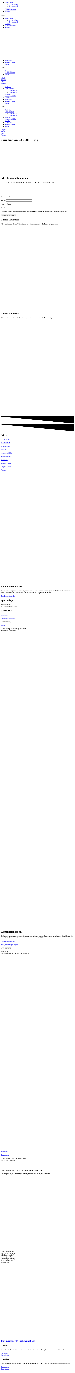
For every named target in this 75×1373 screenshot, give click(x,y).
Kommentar (5, 199)
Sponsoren (8, 60)
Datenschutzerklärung (8, 621)
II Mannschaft (5, 445)
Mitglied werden (6, 469)
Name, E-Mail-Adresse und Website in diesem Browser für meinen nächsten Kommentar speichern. (35, 214)
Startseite (8, 87)
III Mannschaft (5, 448)
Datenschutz (5, 1157)
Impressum (4, 617)
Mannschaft (6, 442)
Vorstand (7, 8)
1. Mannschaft (13, 90)
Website (3, 210)
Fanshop (3, 472)
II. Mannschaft (13, 6)
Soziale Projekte (6, 459)
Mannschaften (9, 2)
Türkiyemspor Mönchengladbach (18, 1343)
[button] (37, 15)
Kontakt (7, 64)
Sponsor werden (10, 62)
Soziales (7, 11)
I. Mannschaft (13, 4)
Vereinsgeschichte (10, 10)
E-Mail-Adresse (6, 206)
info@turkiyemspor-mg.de (9, 947)
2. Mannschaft (13, 92)
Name (3, 203)
